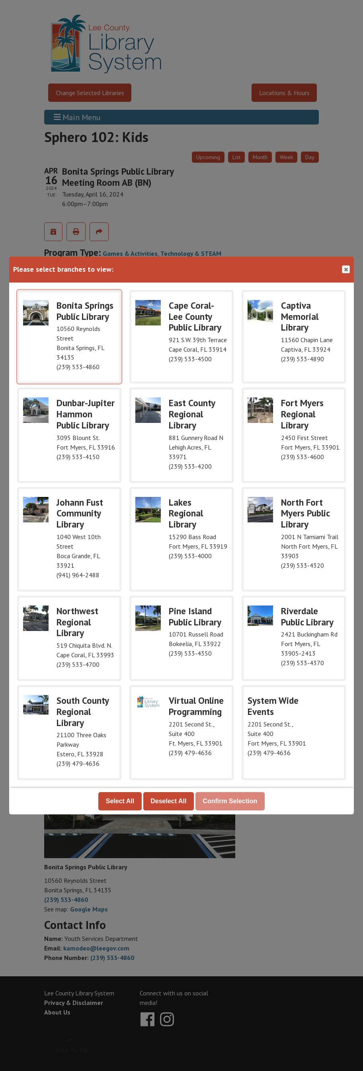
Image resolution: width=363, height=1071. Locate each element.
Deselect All (168, 801)
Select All (120, 801)
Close (345, 269)
